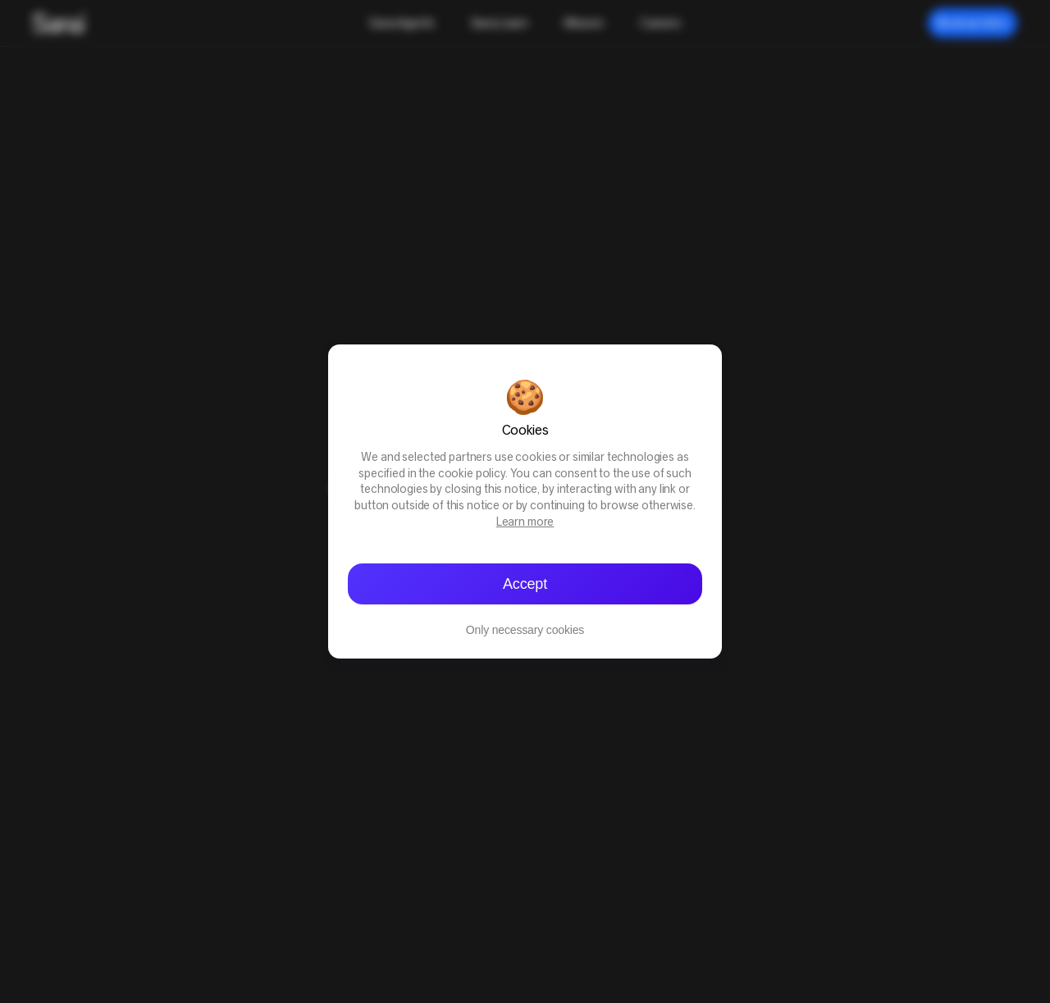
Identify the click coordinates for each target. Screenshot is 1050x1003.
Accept (525, 584)
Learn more (525, 523)
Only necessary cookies (525, 629)
